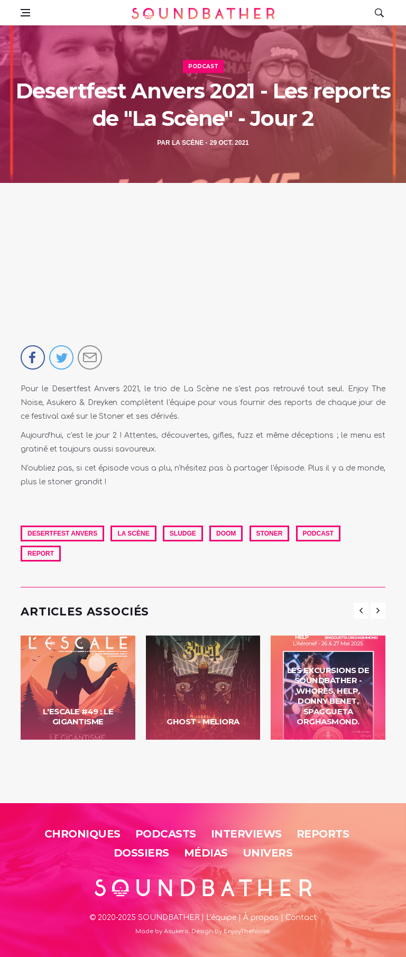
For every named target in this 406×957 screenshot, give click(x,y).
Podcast (203, 66)
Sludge (183, 533)
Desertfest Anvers (62, 533)
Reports (323, 833)
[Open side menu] (25, 12)
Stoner (269, 533)
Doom (226, 533)
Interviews (246, 833)
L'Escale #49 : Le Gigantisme (78, 716)
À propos (261, 918)
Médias (206, 852)
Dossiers (141, 852)
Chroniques (82, 833)
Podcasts (165, 833)
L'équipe (221, 918)
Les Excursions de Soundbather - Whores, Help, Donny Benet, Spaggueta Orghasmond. (328, 696)
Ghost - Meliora (203, 721)
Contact (301, 918)
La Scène (188, 142)
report (40, 553)
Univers (268, 852)
